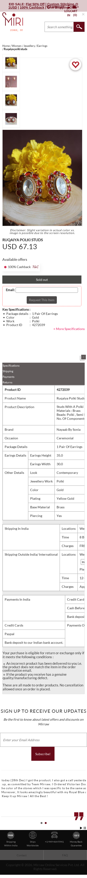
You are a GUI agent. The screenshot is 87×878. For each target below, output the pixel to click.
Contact (21, 855)
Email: (10, 290)
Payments (8, 377)
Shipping (8, 371)
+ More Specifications (69, 329)
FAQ (65, 855)
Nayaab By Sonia (69, 429)
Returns (7, 382)
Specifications (11, 365)
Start (81, 828)
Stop (85, 828)
